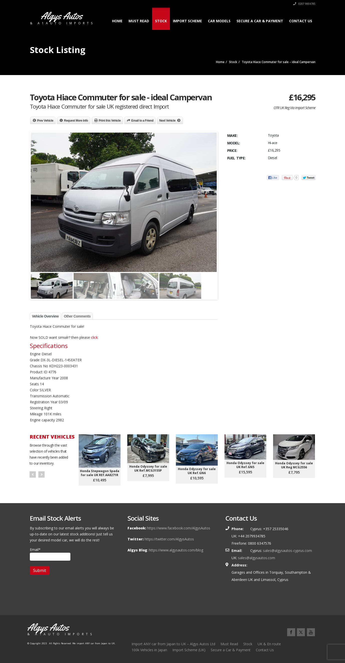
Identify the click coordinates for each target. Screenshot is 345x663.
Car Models (219, 21)
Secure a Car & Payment (260, 21)
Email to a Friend (142, 120)
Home (117, 21)
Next (41, 474)
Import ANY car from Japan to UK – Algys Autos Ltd (173, 643)
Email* (50, 554)
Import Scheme (187, 21)
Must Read (139, 21)
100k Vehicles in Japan (149, 649)
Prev (33, 474)
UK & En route (269, 643)
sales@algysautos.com (256, 557)
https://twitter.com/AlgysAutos (169, 539)
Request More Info (76, 120)
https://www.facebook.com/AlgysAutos (178, 528)
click (94, 337)
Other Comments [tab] (77, 316)
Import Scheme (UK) (188, 649)
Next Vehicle (167, 120)
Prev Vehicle (45, 120)
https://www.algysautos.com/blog (176, 550)
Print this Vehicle (110, 120)
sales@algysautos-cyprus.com (287, 550)
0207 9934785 (304, 4)
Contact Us (300, 21)
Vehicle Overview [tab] (45, 316)
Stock (161, 21)
